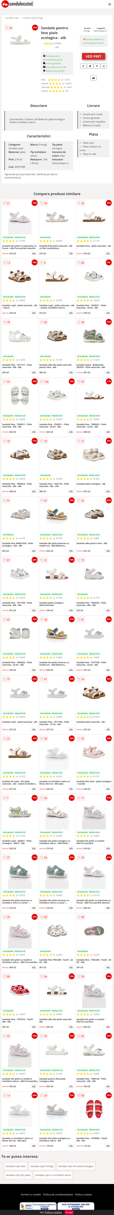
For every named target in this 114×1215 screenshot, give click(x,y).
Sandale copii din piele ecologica (76, 1166)
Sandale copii (12, 17)
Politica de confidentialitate (58, 1194)
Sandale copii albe (16, 1166)
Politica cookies (83, 1194)
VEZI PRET (93, 56)
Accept (69, 1212)
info (34, 253)
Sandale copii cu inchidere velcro (53, 1175)
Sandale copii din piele (18, 1175)
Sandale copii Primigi (33, 17)
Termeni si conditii (31, 1194)
